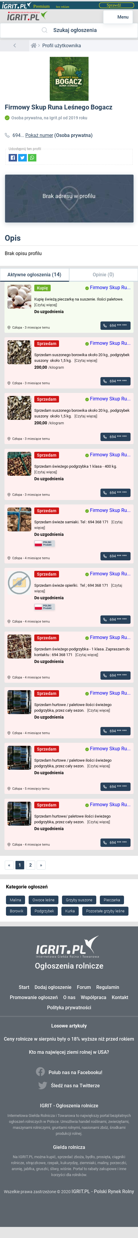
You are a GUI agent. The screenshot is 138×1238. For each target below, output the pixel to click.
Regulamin (107, 987)
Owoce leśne (43, 900)
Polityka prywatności (69, 1007)
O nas (69, 997)
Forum (84, 987)
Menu (118, 17)
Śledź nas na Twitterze (69, 1085)
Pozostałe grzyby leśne (105, 911)
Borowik (16, 911)
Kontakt (120, 997)
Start (24, 987)
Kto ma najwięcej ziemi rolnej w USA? (69, 1052)
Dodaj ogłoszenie (53, 987)
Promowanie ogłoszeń (34, 997)
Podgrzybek (44, 911)
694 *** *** (118, 326)
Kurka (70, 911)
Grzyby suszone (79, 900)
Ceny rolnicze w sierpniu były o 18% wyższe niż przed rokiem (69, 1039)
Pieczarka (112, 900)
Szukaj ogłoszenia (69, 30)
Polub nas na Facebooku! (69, 1072)
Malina (15, 900)
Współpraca (93, 997)
